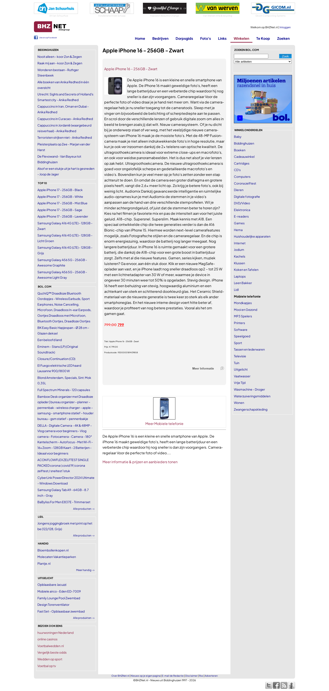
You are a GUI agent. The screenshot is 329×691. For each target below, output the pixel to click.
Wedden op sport (49, 659)
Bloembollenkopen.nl (53, 550)
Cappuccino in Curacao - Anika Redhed (65, 119)
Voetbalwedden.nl (50, 646)
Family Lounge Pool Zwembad (58, 598)
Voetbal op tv (46, 666)
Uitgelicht (241, 369)
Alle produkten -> (84, 617)
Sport (238, 343)
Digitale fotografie (247, 196)
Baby (238, 136)
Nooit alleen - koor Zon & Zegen (59, 56)
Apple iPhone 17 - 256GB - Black (60, 190)
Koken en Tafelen (246, 269)
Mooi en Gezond (245, 309)
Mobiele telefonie (247, 296)
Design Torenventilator (53, 604)
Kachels (239, 256)
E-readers (241, 216)
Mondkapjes (243, 303)
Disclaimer (191, 675)
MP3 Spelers (243, 316)
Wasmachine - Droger (249, 389)
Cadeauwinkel (244, 156)
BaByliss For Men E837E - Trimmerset (63, 502)
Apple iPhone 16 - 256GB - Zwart (130, 69)
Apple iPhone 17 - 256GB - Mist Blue (62, 203)
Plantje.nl (43, 563)
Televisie (240, 356)
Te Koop (263, 38)
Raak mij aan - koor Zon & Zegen (59, 63)
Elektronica (242, 210)
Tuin (236, 363)
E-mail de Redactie (173, 675)
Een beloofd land (49, 340)
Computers (242, 176)
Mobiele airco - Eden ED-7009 (59, 591)
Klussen (239, 263)
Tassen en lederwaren (249, 349)
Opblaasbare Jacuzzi (51, 584)
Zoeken (283, 38)
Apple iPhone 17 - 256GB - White (60, 196)
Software (240, 329)
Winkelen (241, 38)
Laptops (240, 276)
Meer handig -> (85, 570)
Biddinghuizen (244, 143)
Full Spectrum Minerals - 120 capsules (63, 390)
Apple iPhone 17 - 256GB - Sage (59, 210)
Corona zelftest (245, 183)
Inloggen (285, 27)
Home (140, 38)
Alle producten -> (84, 508)
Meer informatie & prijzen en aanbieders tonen (140, 462)
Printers (239, 323)
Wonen (239, 403)
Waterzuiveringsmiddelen (252, 396)
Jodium (239, 249)
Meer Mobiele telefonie (164, 423)
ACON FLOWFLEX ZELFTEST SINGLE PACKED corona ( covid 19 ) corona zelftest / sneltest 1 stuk (63, 465)
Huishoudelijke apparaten (252, 236)
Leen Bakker (243, 283)
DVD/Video (242, 203)
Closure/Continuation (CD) (56, 359)
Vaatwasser (242, 376)
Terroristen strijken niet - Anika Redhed (64, 137)
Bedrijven (160, 38)
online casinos (47, 639)
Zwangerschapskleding (250, 409)
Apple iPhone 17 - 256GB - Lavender (62, 216)
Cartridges (241, 163)
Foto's (205, 38)
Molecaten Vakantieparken (56, 557)
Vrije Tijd (239, 383)
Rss (201, 675)
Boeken (239, 150)
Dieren (238, 190)
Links (222, 38)
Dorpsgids (184, 38)
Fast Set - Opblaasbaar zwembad (61, 611)
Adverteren (211, 675)
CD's (237, 170)
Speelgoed (242, 336)
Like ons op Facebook (48, 38)
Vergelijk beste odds (52, 652)
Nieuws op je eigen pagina (145, 675)
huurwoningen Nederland (55, 632)
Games (239, 223)
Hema (238, 230)
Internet (239, 243)
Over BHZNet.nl (120, 675)
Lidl (236, 289)
